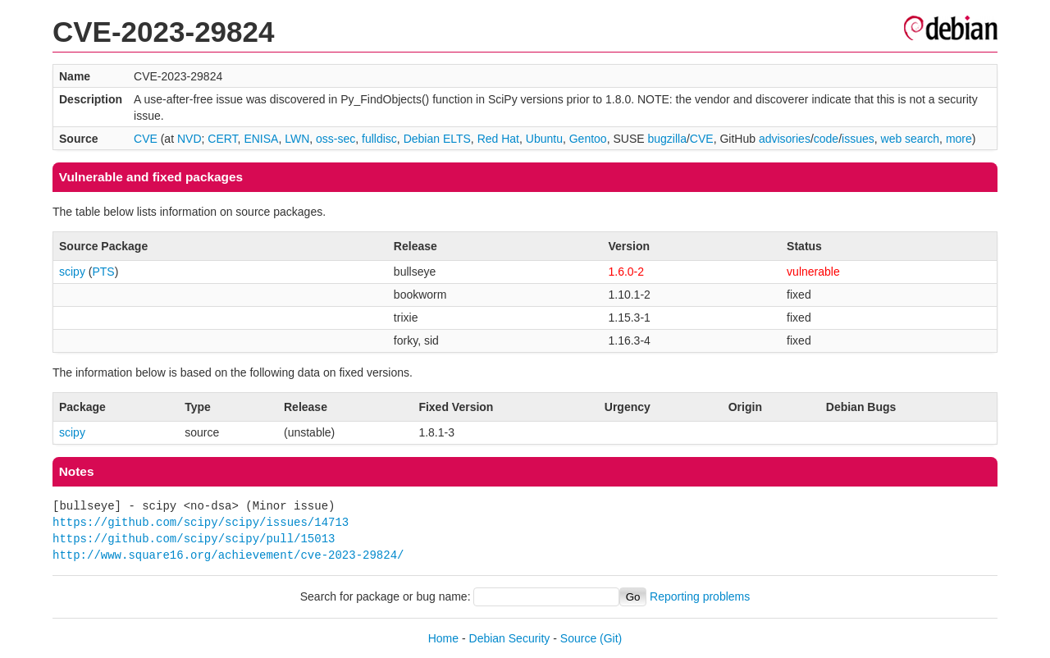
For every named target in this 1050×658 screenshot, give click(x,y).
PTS (103, 271)
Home (443, 638)
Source (578, 638)
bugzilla (666, 138)
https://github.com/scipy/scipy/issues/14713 (200, 522)
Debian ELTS (437, 138)
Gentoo (588, 138)
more (959, 138)
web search (910, 138)
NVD (189, 138)
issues (858, 138)
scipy (72, 271)
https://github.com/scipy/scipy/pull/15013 (193, 538)
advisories (784, 138)
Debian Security (509, 638)
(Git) (611, 638)
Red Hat (498, 138)
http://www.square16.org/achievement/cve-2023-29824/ (228, 555)
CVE (146, 138)
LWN (297, 138)
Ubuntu (544, 138)
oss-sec (335, 138)
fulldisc (379, 138)
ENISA (261, 138)
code (826, 138)
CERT (222, 138)
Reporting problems (700, 596)
